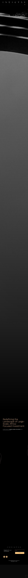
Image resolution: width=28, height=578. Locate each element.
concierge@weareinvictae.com (14, 560)
